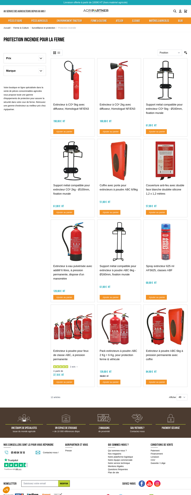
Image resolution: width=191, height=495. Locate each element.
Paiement (155, 450)
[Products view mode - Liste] (59, 53)
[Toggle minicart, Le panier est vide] (185, 11)
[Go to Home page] (96, 11)
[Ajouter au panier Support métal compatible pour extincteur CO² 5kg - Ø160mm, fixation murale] (156, 131)
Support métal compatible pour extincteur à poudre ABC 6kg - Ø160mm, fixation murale (118, 270)
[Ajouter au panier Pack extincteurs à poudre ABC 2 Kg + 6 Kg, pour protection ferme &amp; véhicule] (110, 382)
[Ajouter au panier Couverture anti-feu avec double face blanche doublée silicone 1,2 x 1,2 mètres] (156, 212)
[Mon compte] (180, 11)
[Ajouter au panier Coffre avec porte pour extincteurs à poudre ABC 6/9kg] (110, 212)
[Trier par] (170, 53)
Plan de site (113, 472)
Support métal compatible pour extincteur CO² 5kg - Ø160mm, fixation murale (164, 109)
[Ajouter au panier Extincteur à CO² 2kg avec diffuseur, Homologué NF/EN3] (110, 131)
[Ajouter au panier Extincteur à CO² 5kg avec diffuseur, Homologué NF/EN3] (63, 131)
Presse (68, 450)
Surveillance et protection (43, 28)
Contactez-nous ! (51, 452)
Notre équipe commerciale (120, 460)
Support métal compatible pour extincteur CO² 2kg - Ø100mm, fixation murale (71, 189)
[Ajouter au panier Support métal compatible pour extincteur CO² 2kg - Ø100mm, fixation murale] (63, 212)
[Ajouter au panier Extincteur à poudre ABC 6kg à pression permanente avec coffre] (156, 382)
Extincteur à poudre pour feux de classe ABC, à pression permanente (70, 355)
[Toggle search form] (174, 11)
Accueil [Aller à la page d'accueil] (7, 28)
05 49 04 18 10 (18, 452)
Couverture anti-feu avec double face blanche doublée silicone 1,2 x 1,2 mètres (165, 189)
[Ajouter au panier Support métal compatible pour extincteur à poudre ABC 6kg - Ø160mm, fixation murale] (110, 297)
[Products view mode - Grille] (54, 53)
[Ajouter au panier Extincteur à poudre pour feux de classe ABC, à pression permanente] (63, 382)
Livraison (155, 457)
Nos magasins (114, 453)
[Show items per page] (182, 397)
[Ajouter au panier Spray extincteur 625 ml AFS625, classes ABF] (156, 297)
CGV (153, 460)
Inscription (64, 483)
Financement (157, 453)
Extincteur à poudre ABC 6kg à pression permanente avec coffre (164, 355)
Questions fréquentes (118, 469)
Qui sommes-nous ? (117, 450)
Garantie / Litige (158, 463)
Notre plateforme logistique (120, 457)
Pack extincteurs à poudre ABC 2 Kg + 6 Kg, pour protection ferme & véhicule (118, 355)
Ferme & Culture (21, 28)
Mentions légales (116, 466)
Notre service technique (119, 463)
